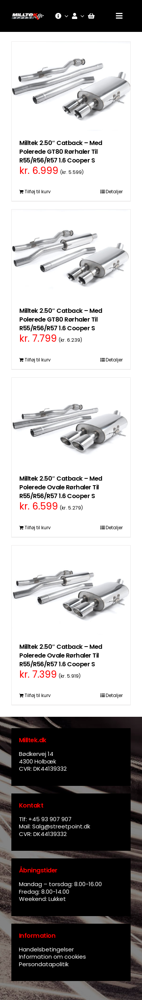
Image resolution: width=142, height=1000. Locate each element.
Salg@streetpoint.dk (61, 826)
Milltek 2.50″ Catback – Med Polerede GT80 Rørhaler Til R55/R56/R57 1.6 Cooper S (60, 152)
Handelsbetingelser (46, 949)
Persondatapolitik (44, 964)
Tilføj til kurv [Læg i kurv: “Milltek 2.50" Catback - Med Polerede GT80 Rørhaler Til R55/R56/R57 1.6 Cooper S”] (38, 191)
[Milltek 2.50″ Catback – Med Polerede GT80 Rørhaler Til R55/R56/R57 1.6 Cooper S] (71, 86)
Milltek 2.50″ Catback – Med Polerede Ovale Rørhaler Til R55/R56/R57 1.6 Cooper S (60, 487)
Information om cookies (52, 957)
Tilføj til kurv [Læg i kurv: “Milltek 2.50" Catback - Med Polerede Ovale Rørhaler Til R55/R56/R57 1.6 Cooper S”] (38, 527)
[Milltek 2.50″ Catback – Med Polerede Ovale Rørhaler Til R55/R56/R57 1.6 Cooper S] (71, 422)
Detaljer (114, 191)
